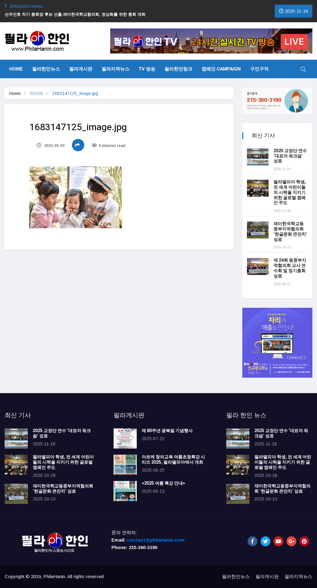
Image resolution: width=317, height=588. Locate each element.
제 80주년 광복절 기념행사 (168, 430)
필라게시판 (80, 69)
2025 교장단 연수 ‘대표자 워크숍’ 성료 (290, 156)
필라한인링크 (178, 69)
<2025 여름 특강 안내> (163, 483)
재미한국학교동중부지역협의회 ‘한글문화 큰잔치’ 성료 (290, 231)
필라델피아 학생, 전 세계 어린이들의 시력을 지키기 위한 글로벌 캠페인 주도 (289, 192)
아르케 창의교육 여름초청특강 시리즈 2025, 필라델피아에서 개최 (173, 460)
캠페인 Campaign (221, 69)
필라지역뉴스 (115, 69)
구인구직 (259, 69)
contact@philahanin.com (156, 540)
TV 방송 (147, 69)
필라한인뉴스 (46, 69)
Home (16, 69)
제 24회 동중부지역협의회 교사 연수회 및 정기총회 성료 (289, 268)
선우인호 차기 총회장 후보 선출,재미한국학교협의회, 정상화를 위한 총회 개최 (77, 14)
